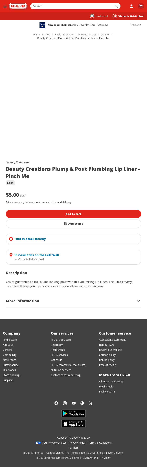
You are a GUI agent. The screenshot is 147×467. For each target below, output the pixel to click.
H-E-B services (59, 355)
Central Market (55, 452)
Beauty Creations (17, 162)
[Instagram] (65, 403)
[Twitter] (91, 403)
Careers (7, 349)
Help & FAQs (106, 344)
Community (9, 355)
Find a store (10, 339)
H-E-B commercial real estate (68, 365)
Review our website (110, 349)
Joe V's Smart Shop (92, 452)
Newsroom (9, 360)
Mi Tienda (72, 452)
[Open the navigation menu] (5, 6)
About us (8, 344)
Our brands (9, 370)
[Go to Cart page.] (141, 6)
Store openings (12, 375)
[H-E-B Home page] (18, 6)
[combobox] (71, 6)
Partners (73, 447)
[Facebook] (56, 403)
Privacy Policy (77, 442)
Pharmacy (57, 344)
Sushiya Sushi (107, 391)
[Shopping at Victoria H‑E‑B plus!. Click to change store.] (128, 16)
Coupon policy (107, 355)
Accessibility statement (112, 339)
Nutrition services (61, 370)
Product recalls (107, 365)
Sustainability (10, 365)
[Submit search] (116, 6)
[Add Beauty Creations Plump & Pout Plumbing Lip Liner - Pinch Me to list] (73, 224)
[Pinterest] (82, 403)
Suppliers (8, 380)
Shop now (103, 25)
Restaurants (58, 349)
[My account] (131, 6)
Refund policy (107, 360)
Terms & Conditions (100, 442)
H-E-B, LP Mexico (33, 452)
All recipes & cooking (111, 381)
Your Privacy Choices (54, 442)
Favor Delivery (114, 452)
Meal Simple (106, 386)
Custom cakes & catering (65, 375)
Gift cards (56, 360)
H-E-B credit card (61, 339)
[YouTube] (74, 403)
